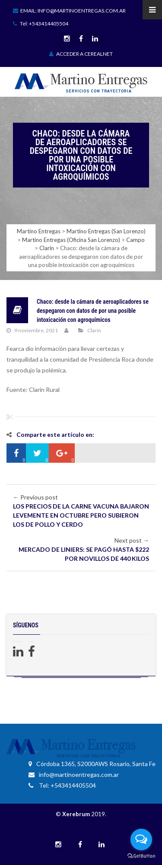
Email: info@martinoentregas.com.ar (69, 10)
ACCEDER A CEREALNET (81, 54)
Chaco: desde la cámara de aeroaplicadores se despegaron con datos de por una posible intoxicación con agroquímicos (93, 310)
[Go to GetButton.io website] (141, 856)
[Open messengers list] (141, 839)
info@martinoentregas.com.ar (74, 774)
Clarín (94, 330)
